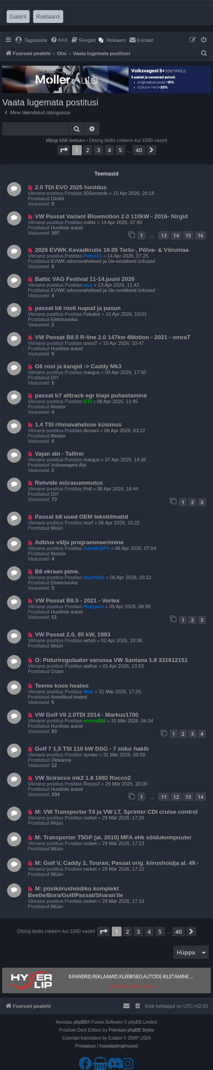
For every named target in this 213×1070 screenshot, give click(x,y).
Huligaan (94, 606)
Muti (89, 691)
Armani (91, 430)
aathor (90, 666)
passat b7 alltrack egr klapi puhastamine (91, 395)
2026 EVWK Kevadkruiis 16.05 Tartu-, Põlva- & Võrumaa (112, 250)
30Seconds (96, 193)
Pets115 (93, 255)
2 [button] (87, 150)
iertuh (90, 640)
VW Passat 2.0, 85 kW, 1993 (72, 634)
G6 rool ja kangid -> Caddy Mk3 (78, 366)
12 (176, 796)
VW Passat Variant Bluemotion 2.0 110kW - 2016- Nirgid (111, 216)
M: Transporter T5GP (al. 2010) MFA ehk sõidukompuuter (113, 837)
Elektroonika (64, 319)
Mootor (58, 406)
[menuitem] (31, 40)
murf (88, 522)
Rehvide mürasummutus (69, 482)
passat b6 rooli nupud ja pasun (78, 308)
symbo (91, 754)
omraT (91, 343)
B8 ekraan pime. (57, 571)
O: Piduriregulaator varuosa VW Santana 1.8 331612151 (111, 660)
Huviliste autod (67, 227)
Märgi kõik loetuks (65, 140)
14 (176, 235)
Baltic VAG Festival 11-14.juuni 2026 (85, 279)
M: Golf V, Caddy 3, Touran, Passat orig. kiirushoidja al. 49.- (117, 863)
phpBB (80, 1022)
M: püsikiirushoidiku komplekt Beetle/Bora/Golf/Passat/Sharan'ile (75, 891)
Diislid (57, 198)
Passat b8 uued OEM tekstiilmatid (81, 516)
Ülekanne (61, 760)
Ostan (57, 671)
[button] (63, 150)
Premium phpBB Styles (131, 1030)
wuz (88, 285)
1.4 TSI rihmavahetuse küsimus (78, 424)
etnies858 (95, 720)
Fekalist (92, 314)
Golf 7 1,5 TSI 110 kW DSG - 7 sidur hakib (92, 748)
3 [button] (98, 150)
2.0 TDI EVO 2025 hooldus (71, 187)
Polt (88, 488)
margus (92, 372)
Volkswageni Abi (68, 465)
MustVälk (94, 577)
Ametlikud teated (69, 697)
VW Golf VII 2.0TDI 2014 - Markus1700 (87, 714)
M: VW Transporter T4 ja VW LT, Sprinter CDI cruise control (116, 811)
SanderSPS (97, 548)
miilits (90, 222)
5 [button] (120, 150)
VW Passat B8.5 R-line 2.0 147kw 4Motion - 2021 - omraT (112, 337)
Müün (57, 528)
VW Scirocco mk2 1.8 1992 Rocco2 (83, 777)
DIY (55, 377)
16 (200, 235)
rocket (90, 817)
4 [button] (109, 150)
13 (164, 235)
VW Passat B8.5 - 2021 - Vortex (77, 600)
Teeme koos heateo (61, 685)
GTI (87, 401)
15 (188, 235)
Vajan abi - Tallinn (59, 453)
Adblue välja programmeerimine (79, 542)
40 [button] (139, 150)
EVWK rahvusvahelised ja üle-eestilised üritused (103, 261)
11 (164, 796)
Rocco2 (92, 783)
